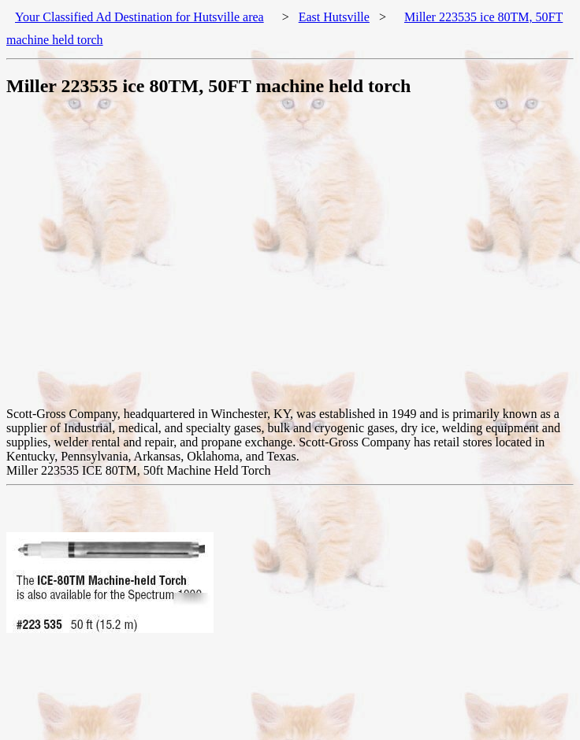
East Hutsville (334, 17)
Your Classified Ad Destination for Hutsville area (139, 17)
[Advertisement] (148, 259)
